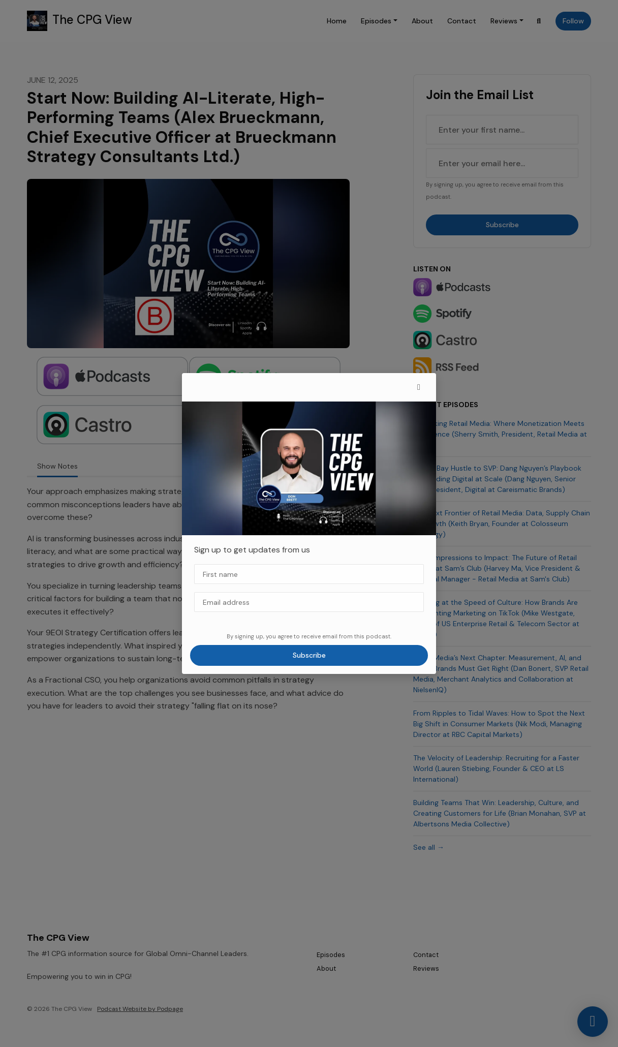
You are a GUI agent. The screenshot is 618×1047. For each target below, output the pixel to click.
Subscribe (309, 655)
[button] (419, 387)
